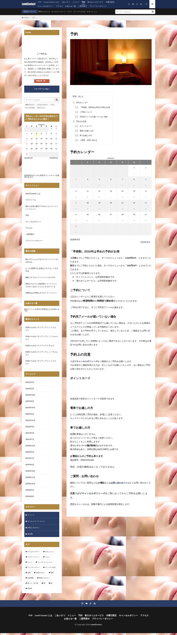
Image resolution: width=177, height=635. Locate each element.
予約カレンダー (80, 102)
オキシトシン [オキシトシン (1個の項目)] (49, 552)
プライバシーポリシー (98, 6)
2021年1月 (29, 439)
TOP (39, 2)
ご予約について (83, 112)
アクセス (59, 6)
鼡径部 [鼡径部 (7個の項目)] (29, 588)
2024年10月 (30, 407)
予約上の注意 (79, 121)
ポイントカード (83, 126)
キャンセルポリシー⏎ (87, 361)
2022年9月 (29, 427)
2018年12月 (30, 471)
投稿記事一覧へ (41, 81)
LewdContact (28, 4)
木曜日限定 (110, 2)
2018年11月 (30, 477)
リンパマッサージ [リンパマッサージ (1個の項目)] (33, 567)
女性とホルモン (33, 527)
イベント (30, 515)
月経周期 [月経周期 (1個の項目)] (30, 578)
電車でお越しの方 (84, 130)
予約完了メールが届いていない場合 (91, 116)
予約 (83, 2)
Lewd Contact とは (51, 2)
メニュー (75, 2)
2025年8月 (29, 401)
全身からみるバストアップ (35, 327)
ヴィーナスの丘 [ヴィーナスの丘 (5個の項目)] (50, 567)
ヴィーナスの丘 (79, 11)
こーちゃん (53, 336)
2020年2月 (29, 452)
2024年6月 (29, 414)
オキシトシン (92, 11)
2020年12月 (30, 445)
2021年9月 (29, 433)
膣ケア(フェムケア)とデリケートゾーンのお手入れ (41, 260)
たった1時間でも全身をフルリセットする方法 (41, 269)
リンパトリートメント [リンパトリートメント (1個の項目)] (45, 562)
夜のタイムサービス (95, 2)
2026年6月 (145, 242)
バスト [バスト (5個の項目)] (47, 557)
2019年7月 (29, 458)
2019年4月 (29, 464)
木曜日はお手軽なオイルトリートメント (41, 293)
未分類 (30, 534)
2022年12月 (30, 420)
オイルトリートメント (36, 521)
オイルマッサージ (59, 11)
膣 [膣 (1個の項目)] (51, 583)
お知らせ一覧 (70, 6)
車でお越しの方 (83, 135)
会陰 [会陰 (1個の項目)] (28, 573)
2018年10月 (30, 484)
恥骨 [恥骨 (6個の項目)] (52, 573)
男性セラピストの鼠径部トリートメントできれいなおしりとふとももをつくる (41, 285)
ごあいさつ (65, 2)
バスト (69, 11)
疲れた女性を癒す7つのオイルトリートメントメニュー (41, 207)
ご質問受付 (82, 6)
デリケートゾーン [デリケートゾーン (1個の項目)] (33, 557)
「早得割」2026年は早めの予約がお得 (92, 107)
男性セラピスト (44, 11)
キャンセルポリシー (45, 6)
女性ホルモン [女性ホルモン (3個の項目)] (40, 573)
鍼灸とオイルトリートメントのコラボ (40, 277)
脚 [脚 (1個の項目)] (44, 583)
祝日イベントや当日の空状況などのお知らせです (41, 310)
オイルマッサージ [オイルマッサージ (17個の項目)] (33, 552)
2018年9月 (29, 490)
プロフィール (30, 200)
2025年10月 (30, 395)
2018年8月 (29, 496)
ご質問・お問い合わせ (86, 140)
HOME (26, 18)
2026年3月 (29, 382)
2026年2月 (29, 388)
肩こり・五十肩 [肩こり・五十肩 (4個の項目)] (32, 583)
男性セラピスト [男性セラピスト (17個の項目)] (44, 578)
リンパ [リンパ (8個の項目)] (29, 562)
